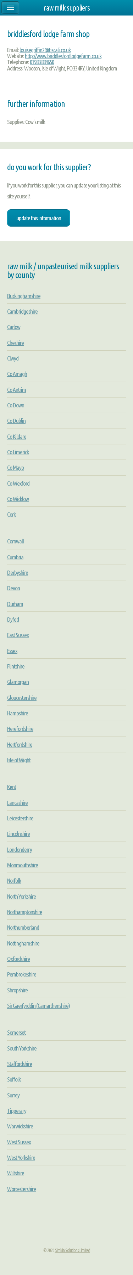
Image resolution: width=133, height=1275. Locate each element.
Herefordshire (20, 728)
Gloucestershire (22, 697)
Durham (15, 603)
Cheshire (15, 342)
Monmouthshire (22, 865)
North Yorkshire (21, 896)
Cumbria (15, 557)
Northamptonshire (24, 911)
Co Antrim (16, 389)
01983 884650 (42, 61)
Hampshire (17, 713)
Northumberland (23, 927)
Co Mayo (15, 467)
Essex (12, 650)
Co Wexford (18, 483)
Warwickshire (20, 1126)
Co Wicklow (18, 498)
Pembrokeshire (21, 974)
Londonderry (19, 849)
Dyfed (13, 619)
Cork (11, 514)
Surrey (13, 1095)
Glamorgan (18, 681)
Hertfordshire (19, 744)
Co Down (15, 405)
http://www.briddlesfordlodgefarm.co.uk (63, 56)
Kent (11, 786)
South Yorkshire (22, 1048)
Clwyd (12, 358)
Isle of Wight (19, 760)
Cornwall (15, 541)
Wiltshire (15, 1173)
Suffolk (14, 1079)
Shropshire (17, 990)
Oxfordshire (18, 958)
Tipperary (16, 1110)
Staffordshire (19, 1063)
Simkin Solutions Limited (72, 1250)
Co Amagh (17, 373)
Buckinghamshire (23, 295)
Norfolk (14, 880)
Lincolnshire (18, 833)
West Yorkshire (21, 1157)
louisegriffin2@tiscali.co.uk (45, 50)
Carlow (13, 327)
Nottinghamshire (23, 943)
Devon (13, 588)
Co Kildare (16, 436)
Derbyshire (17, 572)
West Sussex (19, 1142)
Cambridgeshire (22, 311)
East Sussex (18, 635)
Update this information (38, 218)
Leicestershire (20, 818)
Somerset (16, 1032)
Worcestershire (21, 1188)
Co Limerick (18, 452)
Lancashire (17, 802)
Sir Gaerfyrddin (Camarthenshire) (38, 1005)
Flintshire (15, 666)
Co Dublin (16, 420)
